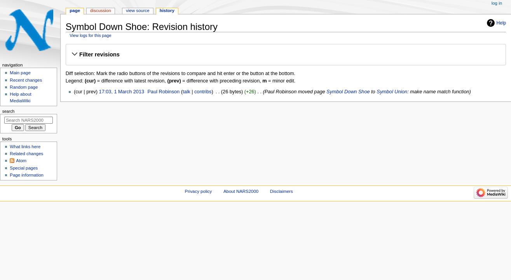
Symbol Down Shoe (348, 91)
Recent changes (26, 80)
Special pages (24, 168)
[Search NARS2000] (28, 120)
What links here (25, 146)
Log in (497, 3)
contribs (202, 91)
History (167, 10)
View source (137, 10)
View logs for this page (90, 35)
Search (8, 111)
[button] (286, 54)
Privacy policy (198, 191)
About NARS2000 (240, 191)
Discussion (100, 10)
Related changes (26, 153)
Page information (27, 175)
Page (75, 10)
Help (501, 23)
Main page (20, 72)
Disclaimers (281, 191)
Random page (24, 87)
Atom (21, 160)
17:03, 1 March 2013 (121, 91)
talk (186, 91)
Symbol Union (392, 91)
